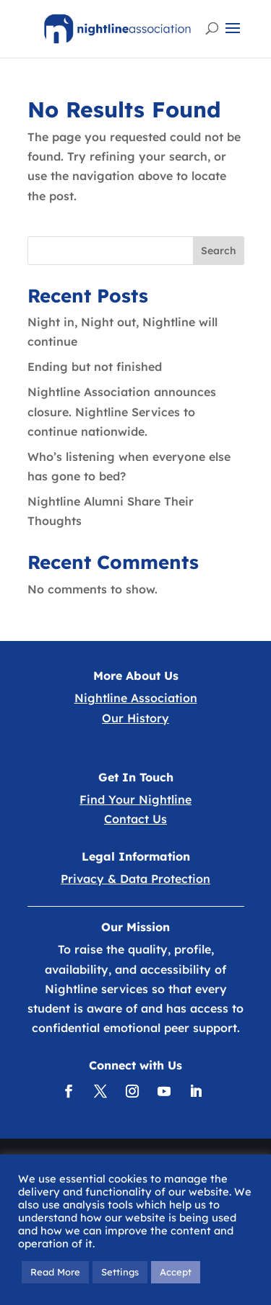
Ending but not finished (94, 366)
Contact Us (135, 819)
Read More (55, 1272)
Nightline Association (135, 698)
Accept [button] (176, 1272)
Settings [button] (120, 1272)
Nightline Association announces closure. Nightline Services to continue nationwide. (121, 411)
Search (218, 250)
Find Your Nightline (135, 799)
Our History (135, 718)
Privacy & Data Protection (135, 878)
